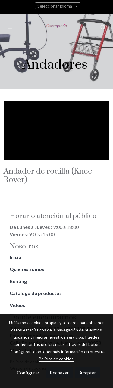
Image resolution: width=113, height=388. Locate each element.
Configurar (28, 372)
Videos (17, 305)
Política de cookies (56, 358)
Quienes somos (27, 269)
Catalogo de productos (36, 293)
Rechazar (59, 372)
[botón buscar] (102, 27)
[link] (56, 27)
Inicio (16, 257)
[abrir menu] (10, 27)
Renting (19, 281)
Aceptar (87, 372)
